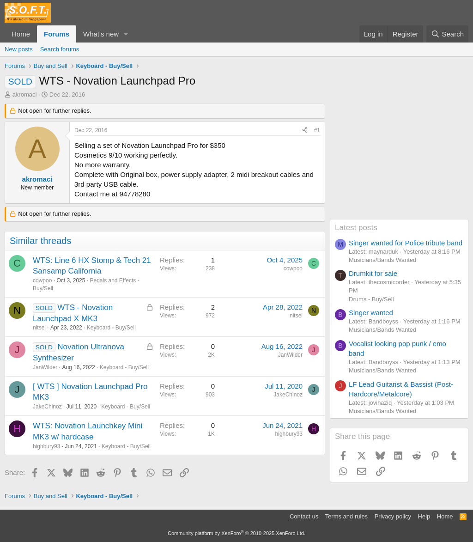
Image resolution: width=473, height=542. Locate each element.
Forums (56, 34)
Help (424, 516)
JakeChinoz (47, 406)
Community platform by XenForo (236, 533)
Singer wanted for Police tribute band (405, 243)
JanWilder (45, 367)
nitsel (39, 327)
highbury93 (46, 446)
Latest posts (356, 227)
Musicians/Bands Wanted (382, 259)
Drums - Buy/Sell (371, 299)
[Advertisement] (399, 161)
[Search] (447, 34)
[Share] (305, 130)
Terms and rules (346, 516)
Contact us (304, 516)
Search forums (59, 49)
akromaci (24, 94)
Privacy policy (393, 516)
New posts (19, 49)
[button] (126, 34)
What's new (101, 34)
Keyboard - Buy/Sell (111, 327)
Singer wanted (371, 313)
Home (21, 34)
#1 (317, 130)
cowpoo (42, 280)
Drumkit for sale (373, 273)
